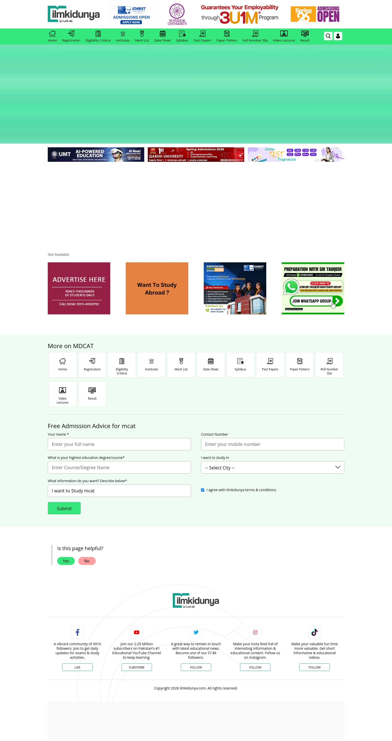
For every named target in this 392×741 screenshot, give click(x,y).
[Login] (338, 36)
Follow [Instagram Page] (255, 627)
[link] (132, 14)
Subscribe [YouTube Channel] (136, 627)
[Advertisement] (196, 160)
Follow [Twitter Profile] (196, 627)
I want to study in (215, 417)
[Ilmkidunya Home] (75, 14)
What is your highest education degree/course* (86, 417)
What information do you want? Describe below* (87, 440)
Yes (66, 520)
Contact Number (214, 394)
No (87, 520)
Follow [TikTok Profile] (314, 627)
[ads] (79, 248)
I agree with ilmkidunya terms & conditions (241, 449)
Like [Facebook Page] (77, 627)
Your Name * (58, 394)
